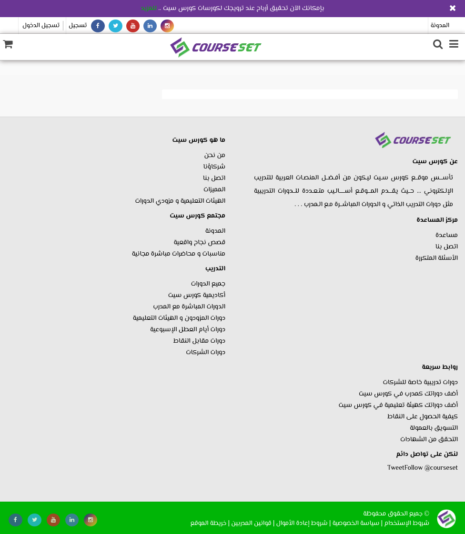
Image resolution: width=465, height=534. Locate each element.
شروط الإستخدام (406, 523)
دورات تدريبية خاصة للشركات (420, 382)
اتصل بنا (446, 247)
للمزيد (148, 8)
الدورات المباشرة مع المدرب (189, 307)
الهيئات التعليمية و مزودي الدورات (180, 201)
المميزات (214, 190)
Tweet (395, 468)
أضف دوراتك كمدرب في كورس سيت (408, 394)
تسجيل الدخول (41, 25)
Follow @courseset (431, 468)
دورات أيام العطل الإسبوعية (187, 330)
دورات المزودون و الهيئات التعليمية (179, 318)
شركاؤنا (214, 167)
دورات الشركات (205, 352)
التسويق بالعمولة (434, 428)
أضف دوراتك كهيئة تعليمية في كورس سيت (398, 405)
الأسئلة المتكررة (436, 258)
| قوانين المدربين (252, 523)
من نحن (215, 155)
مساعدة (446, 235)
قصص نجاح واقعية (199, 242)
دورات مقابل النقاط (199, 341)
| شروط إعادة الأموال (303, 523)
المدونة (440, 25)
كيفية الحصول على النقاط (422, 417)
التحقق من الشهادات (429, 440)
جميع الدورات (208, 284)
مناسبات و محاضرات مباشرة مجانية (178, 254)
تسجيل (78, 25)
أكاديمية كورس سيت (196, 295)
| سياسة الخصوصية (358, 523)
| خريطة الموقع (210, 523)
